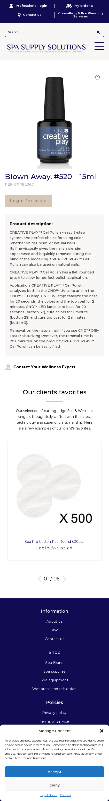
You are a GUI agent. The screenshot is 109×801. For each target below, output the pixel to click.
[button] (101, 730)
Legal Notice (48, 795)
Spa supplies (54, 671)
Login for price (28, 200)
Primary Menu (99, 42)
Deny (55, 785)
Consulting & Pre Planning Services (80, 15)
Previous (41, 578)
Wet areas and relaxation (54, 689)
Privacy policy (54, 712)
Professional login (28, 6)
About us (55, 621)
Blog (54, 630)
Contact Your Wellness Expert (40, 367)
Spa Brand (54, 663)
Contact (65, 795)
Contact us (30, 15)
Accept (54, 771)
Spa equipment (54, 680)
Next (63, 578)
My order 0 (79, 6)
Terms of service (54, 721)
